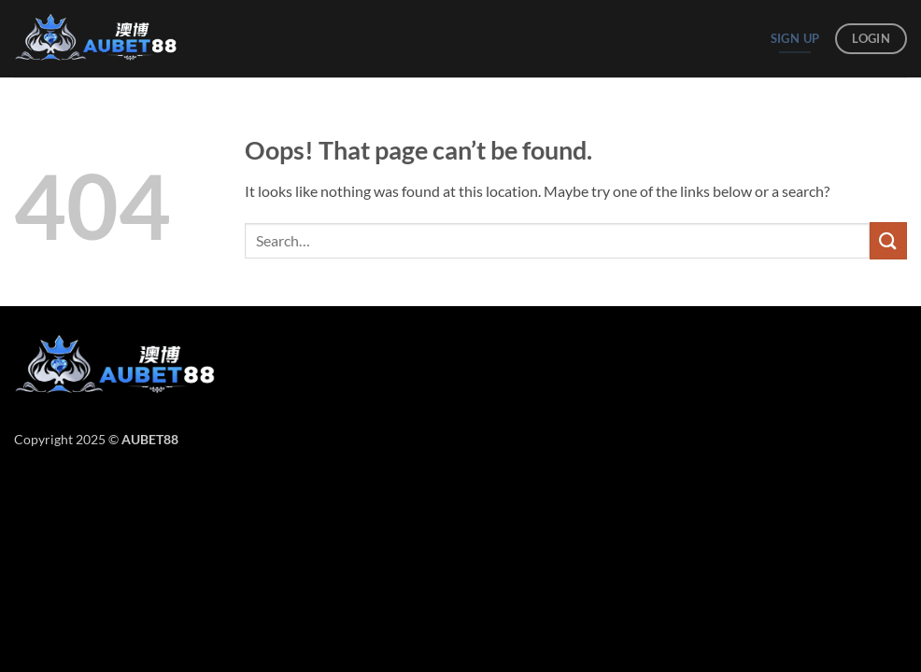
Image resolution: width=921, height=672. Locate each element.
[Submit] (888, 240)
